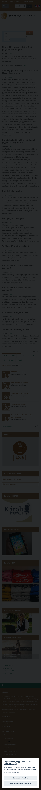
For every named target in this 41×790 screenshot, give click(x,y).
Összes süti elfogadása (20, 778)
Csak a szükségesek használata (20, 783)
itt (15, 770)
